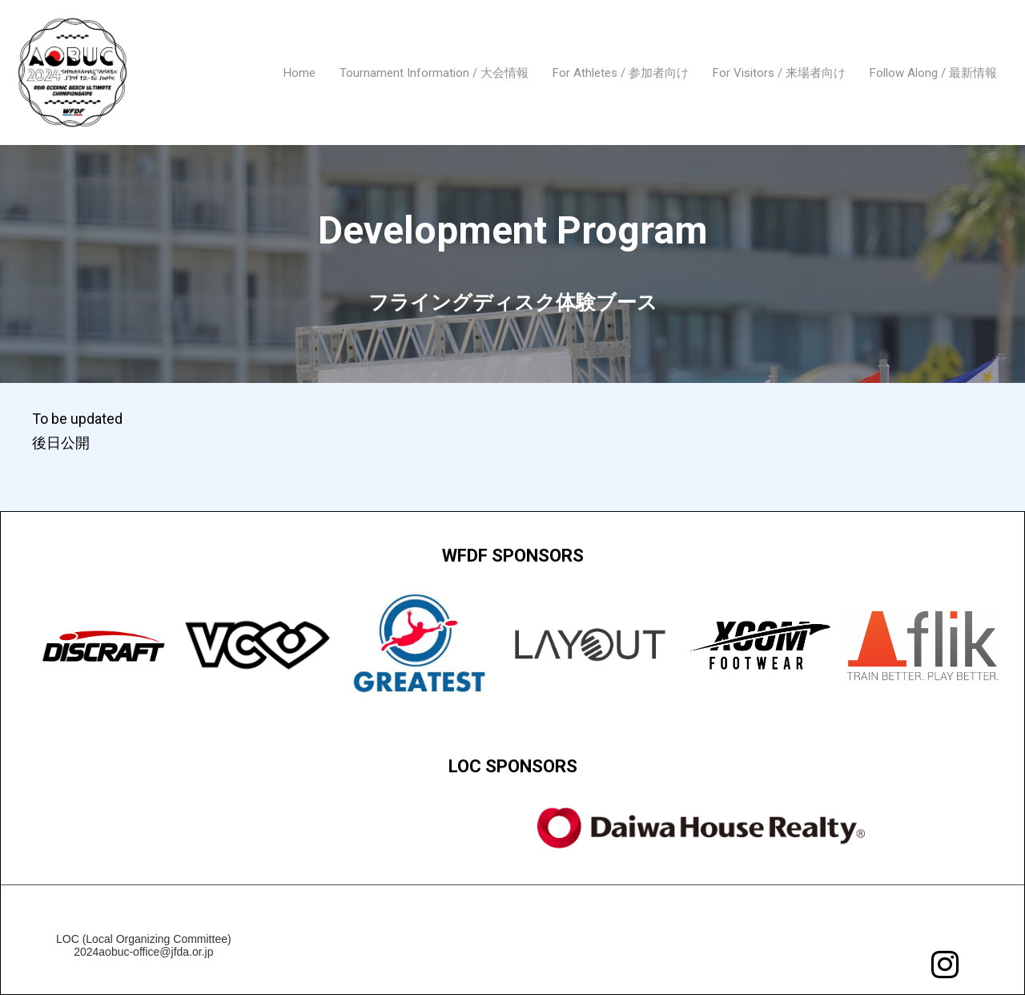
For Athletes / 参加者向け (621, 73)
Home (299, 73)
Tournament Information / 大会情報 (434, 73)
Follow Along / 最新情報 (933, 73)
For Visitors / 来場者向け (779, 73)
